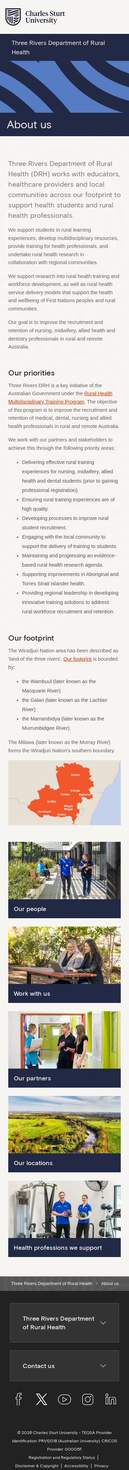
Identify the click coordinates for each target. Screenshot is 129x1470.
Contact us (65, 1365)
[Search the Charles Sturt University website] (102, 17)
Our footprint (77, 659)
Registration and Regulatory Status (62, 1457)
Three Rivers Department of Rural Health (51, 1283)
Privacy (101, 1465)
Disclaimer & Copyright (36, 1465)
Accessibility (76, 1465)
